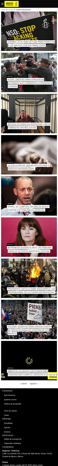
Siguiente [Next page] (33, 384)
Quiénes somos (10, 400)
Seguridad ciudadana (12, 443)
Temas (10, 10)
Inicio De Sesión (10, 411)
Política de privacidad (12, 404)
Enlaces (7, 432)
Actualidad (8, 423)
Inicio (3, 10)
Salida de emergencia (12, 439)
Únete (6, 415)
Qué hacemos (9, 395)
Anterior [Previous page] (24, 384)
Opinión (7, 428)
